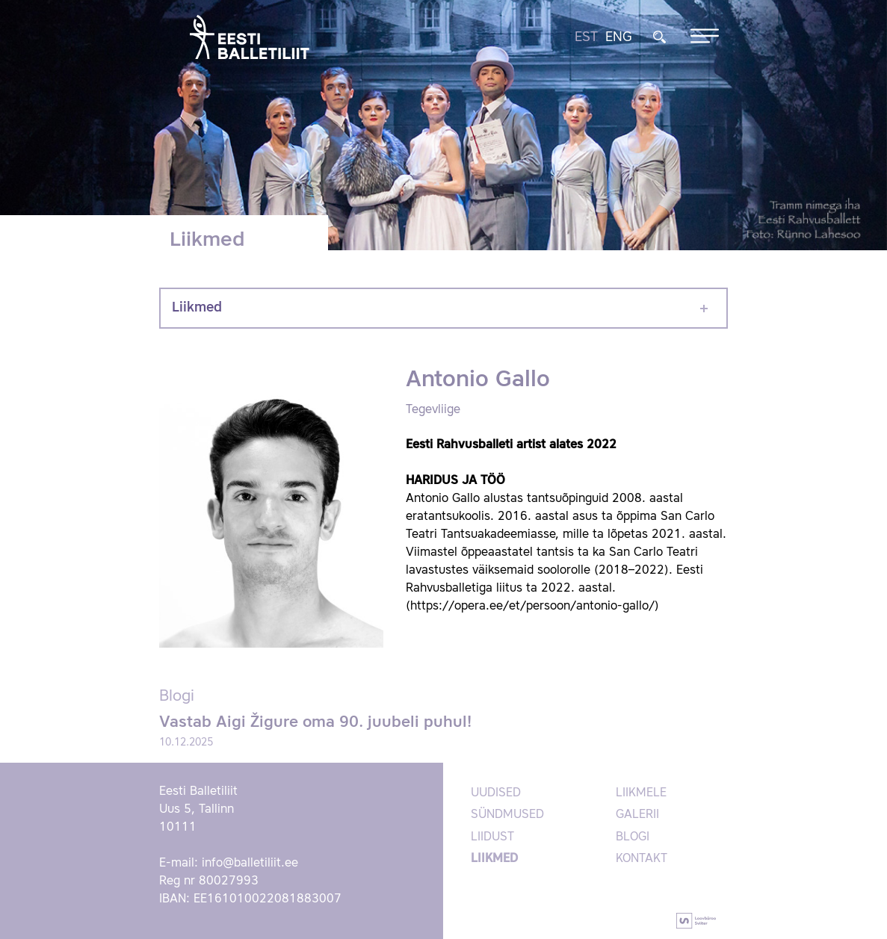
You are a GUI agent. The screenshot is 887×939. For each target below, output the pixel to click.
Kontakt (641, 859)
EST (586, 37)
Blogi (632, 837)
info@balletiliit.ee (250, 864)
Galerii (637, 815)
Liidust (492, 837)
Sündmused (507, 815)
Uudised (496, 793)
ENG (618, 37)
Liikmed (197, 307)
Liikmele (641, 793)
